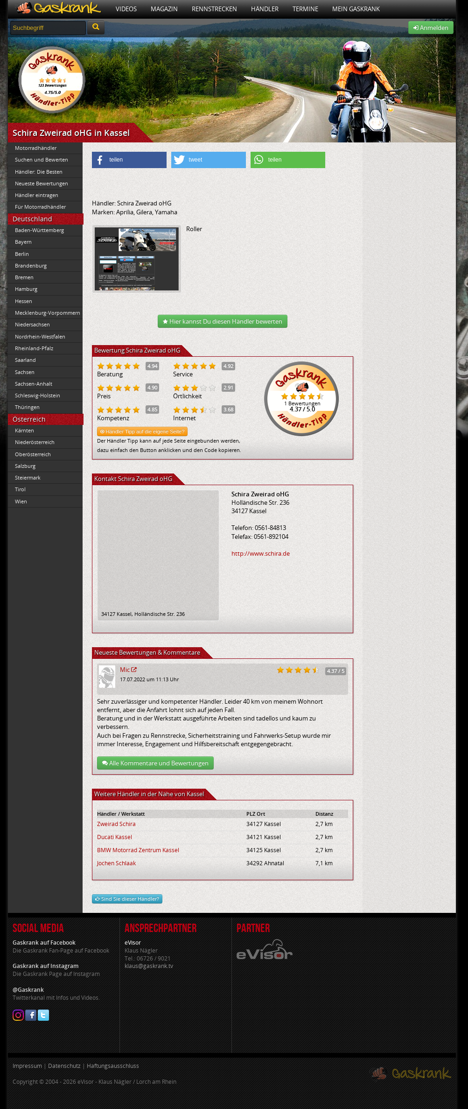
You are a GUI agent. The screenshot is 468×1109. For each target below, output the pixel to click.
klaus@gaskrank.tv (149, 966)
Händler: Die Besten (39, 171)
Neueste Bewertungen (41, 183)
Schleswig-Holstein (37, 395)
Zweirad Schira (116, 824)
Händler (265, 9)
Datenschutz (64, 1066)
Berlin (22, 253)
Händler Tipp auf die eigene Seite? (142, 431)
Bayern (23, 241)
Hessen (23, 300)
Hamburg (26, 288)
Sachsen (25, 371)
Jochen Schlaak (116, 863)
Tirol (20, 489)
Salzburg (25, 465)
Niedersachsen (32, 324)
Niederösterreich (35, 441)
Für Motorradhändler (40, 206)
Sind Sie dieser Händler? (127, 898)
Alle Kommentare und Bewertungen (155, 763)
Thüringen (27, 406)
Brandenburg (31, 265)
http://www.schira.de (260, 553)
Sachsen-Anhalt (33, 383)
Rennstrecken (214, 9)
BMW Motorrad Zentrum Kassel (138, 850)
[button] (129, 160)
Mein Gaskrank (356, 9)
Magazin (164, 9)
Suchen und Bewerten (41, 159)
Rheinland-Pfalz (34, 348)
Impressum (27, 1066)
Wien (21, 501)
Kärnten (24, 430)
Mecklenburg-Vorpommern (47, 312)
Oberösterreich (33, 454)
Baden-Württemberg (39, 229)
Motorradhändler (35, 147)
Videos (126, 9)
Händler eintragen (36, 194)
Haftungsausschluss (113, 1066)
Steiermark (28, 477)
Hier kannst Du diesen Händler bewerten (222, 321)
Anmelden (430, 27)
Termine (305, 9)
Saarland (25, 359)
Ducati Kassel (114, 837)
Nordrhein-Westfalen (40, 336)
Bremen (24, 277)
